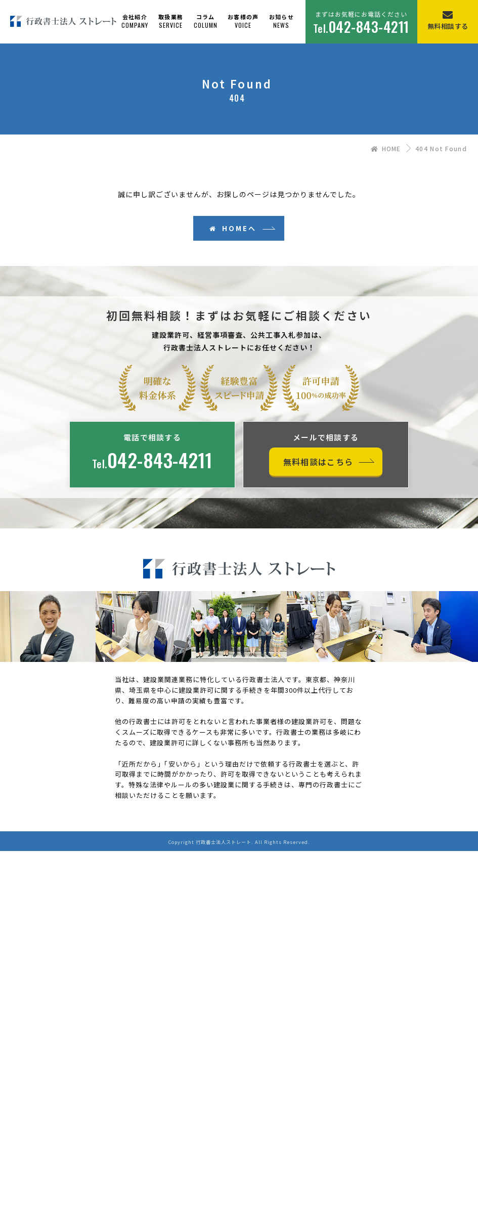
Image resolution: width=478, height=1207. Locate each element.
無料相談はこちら (318, 462)
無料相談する (447, 26)
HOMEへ (232, 228)
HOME (386, 148)
